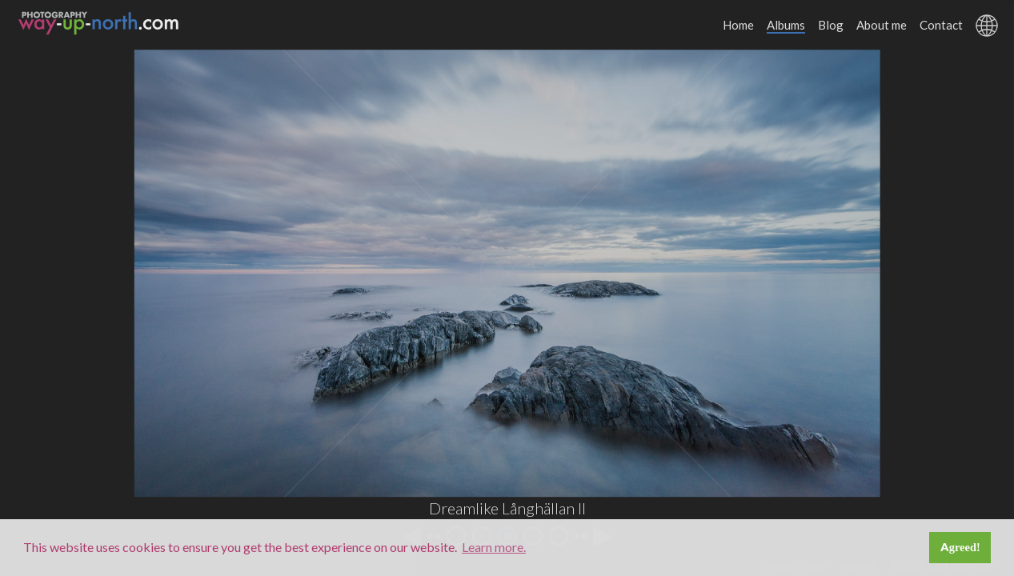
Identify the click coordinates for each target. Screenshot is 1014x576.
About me (881, 25)
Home (738, 25)
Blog (831, 25)
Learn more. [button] (494, 546)
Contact (941, 25)
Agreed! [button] (960, 547)
